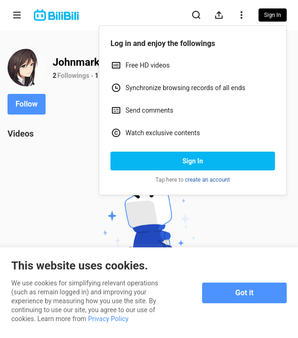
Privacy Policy (108, 319)
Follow (27, 104)
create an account (207, 180)
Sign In (192, 161)
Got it (244, 292)
